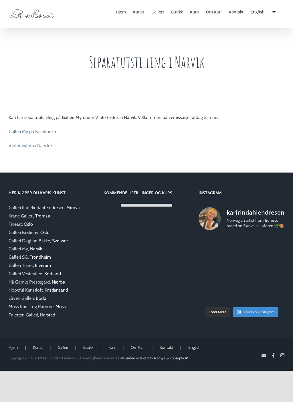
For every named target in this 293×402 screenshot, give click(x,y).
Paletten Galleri (23, 315)
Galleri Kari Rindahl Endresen (37, 207)
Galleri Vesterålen (25, 273)
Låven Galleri (21, 298)
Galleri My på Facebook (31, 131)
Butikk (88, 347)
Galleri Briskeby (23, 232)
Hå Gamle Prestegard (29, 282)
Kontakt (166, 347)
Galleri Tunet (21, 265)
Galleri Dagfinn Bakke (29, 240)
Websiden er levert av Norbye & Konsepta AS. (155, 358)
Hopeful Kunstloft (26, 290)
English (194, 347)
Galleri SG (18, 257)
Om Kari (137, 347)
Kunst (38, 347)
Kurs (112, 347)
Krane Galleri (21, 216)
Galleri (63, 347)
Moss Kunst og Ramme (31, 306)
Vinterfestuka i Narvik (29, 145)
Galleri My (18, 249)
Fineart (15, 224)
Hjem (13, 347)
